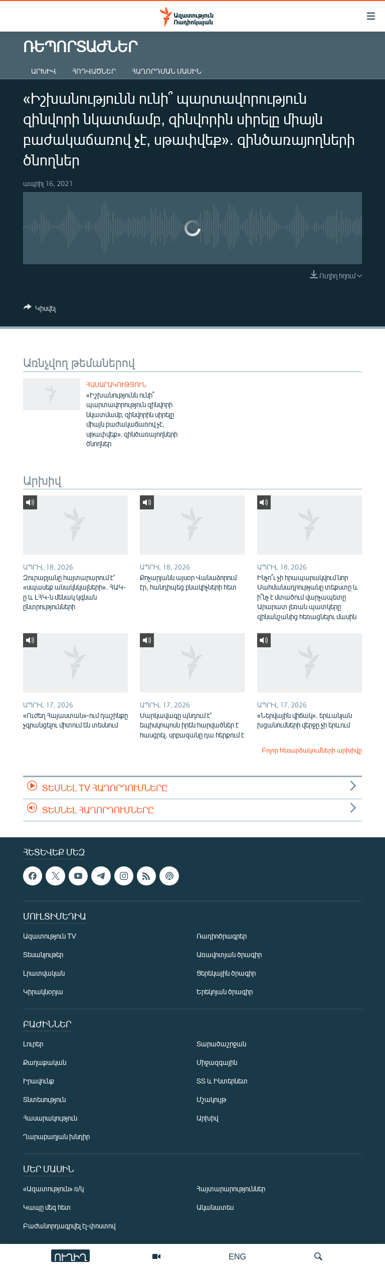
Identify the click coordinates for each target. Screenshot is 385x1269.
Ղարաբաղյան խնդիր (56, 1136)
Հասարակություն (116, 385)
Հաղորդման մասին (167, 71)
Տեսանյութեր (43, 954)
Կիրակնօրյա (43, 991)
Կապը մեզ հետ (47, 1207)
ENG (237, 1256)
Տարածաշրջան (221, 1043)
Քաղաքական (44, 1062)
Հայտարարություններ (231, 1188)
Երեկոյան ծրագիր (225, 991)
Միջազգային (217, 1062)
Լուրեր (33, 1043)
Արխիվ (43, 71)
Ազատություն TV (49, 936)
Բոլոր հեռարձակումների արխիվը (312, 750)
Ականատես (215, 1207)
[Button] (40, 310)
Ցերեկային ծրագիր (226, 973)
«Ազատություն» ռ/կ (53, 1188)
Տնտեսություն (44, 1099)
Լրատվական (44, 973)
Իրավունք (38, 1080)
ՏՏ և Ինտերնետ (222, 1080)
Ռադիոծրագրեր (222, 936)
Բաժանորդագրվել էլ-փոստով (69, 1225)
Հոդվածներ (94, 71)
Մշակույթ (211, 1099)
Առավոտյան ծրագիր (229, 954)
